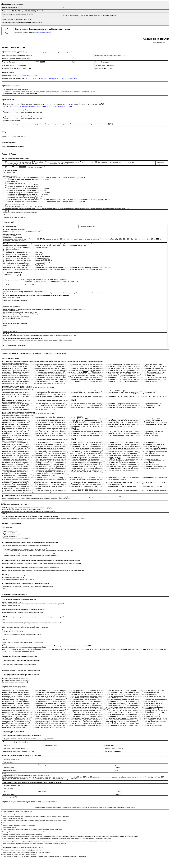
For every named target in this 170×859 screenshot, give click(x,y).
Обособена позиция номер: (87, 226)
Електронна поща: (8, 68)
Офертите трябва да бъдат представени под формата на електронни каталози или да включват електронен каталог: (38, 335)
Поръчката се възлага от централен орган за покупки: (19, 93)
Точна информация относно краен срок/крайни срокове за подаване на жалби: (26, 775)
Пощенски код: (67, 62)
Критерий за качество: (13, 280)
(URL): (5, 106)
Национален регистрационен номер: (106, 55)
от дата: (22, 11)
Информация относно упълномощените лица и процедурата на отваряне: (24, 647)
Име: (26, 279)
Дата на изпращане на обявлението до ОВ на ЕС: (17, 19)
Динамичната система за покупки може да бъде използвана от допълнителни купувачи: (30, 555)
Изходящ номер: (7, 11)
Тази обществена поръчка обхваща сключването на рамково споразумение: (26, 545)
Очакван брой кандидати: (11, 310)
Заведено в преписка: (9, 22)
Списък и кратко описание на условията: (14, 363)
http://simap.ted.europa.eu (43, 32)
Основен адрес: (9, 75)
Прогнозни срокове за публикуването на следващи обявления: (21, 670)
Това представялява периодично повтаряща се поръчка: (19, 664)
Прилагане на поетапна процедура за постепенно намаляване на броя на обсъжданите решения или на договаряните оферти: (40, 563)
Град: (4, 62)
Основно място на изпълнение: (12, 237)
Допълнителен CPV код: (36, 167)
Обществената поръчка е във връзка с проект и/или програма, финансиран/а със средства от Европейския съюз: (37, 340)
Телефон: (98, 65)
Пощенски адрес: (7, 58)
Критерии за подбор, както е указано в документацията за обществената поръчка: (27, 387)
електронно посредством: (10, 120)
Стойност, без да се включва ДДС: (13, 206)
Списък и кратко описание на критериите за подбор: (18, 389)
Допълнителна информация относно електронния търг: (19, 579)
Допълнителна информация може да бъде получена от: (19, 110)
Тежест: (62, 279)
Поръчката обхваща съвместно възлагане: (16, 89)
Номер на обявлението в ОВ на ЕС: (12, 602)
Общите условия (78, 15)
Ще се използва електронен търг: (12, 577)
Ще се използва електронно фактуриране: (15, 680)
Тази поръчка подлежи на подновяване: (15, 300)
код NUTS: (36, 62)
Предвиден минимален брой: (15, 312)
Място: (4, 644)
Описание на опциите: (10, 331)
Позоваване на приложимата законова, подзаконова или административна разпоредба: (28, 511)
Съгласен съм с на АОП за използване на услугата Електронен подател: (90, 15)
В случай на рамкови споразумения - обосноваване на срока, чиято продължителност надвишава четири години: (39, 550)
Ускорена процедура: (9, 536)
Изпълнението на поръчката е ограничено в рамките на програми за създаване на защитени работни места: (35, 498)
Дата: (3, 612)
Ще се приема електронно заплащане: (14, 682)
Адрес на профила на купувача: (14, 78)
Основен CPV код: (9, 231)
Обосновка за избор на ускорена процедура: (16, 538)
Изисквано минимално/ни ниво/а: (12, 402)
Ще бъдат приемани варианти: (12, 318)
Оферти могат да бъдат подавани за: (14, 217)
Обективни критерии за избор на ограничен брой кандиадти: (21, 314)
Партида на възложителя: (10, 7)
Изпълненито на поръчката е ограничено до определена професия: (22, 509)
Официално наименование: (10, 55)
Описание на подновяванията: (12, 306)
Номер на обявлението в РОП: (11, 605)
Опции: (5, 325)
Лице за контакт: (7, 65)
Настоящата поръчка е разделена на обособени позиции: (20, 212)
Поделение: (66, 8)
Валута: (36, 206)
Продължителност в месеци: (12, 297)
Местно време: (28, 612)
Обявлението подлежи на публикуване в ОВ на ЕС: (17, 14)
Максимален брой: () (31, 312)
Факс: (97, 68)
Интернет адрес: (10, 751)
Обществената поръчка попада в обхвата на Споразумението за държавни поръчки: (28, 586)
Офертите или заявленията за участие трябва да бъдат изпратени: (23, 116)
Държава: (98, 62)
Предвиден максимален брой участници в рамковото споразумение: (26, 549)
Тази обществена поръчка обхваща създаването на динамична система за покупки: (28, 554)
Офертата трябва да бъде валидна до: (13, 630)
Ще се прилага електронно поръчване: (14, 678)
